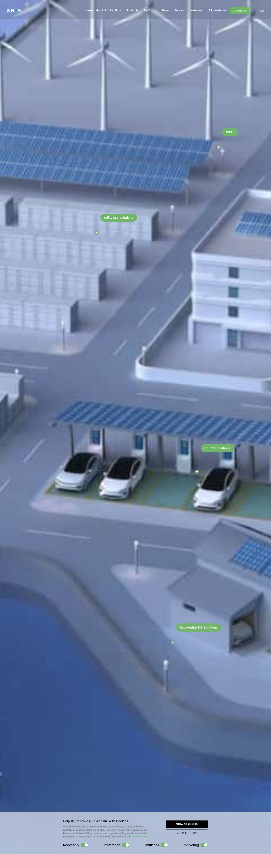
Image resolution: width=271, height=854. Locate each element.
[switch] (84, 845)
